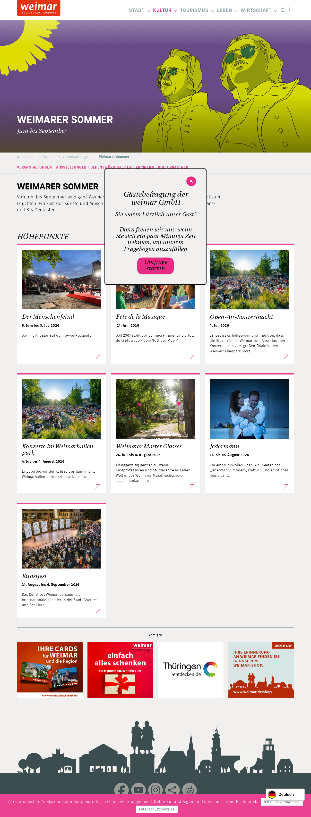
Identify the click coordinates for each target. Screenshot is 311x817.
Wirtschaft (259, 10)
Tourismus (197, 10)
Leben (227, 10)
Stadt (140, 10)
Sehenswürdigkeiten (111, 167)
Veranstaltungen (76, 157)
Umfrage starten (155, 266)
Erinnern (145, 167)
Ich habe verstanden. (282, 802)
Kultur (165, 10)
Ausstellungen (71, 167)
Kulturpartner (173, 167)
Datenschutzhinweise (157, 809)
